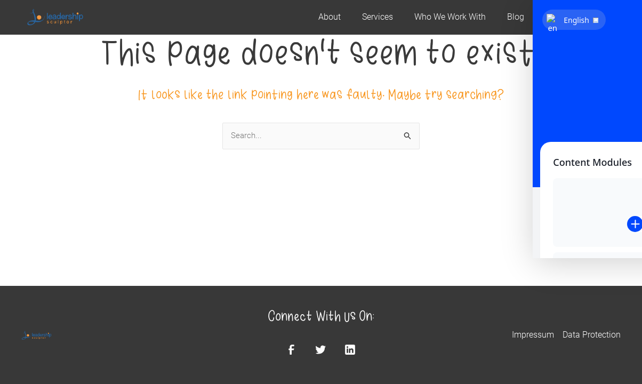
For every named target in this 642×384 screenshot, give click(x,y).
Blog (515, 17)
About (329, 17)
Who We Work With (450, 17)
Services (377, 17)
